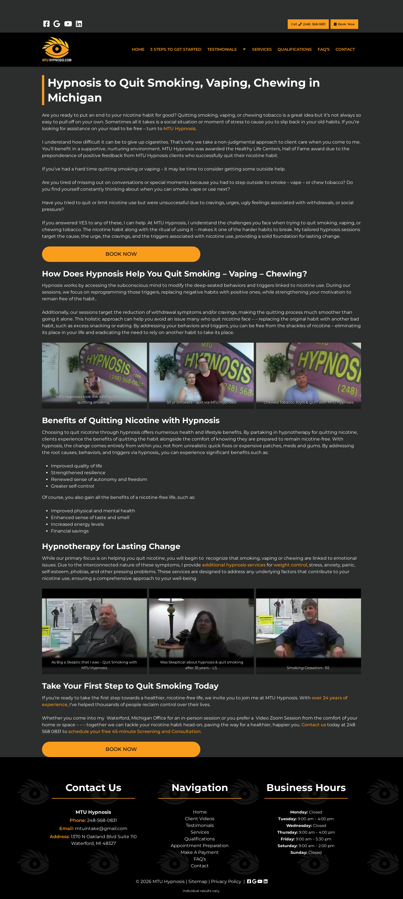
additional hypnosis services (234, 565)
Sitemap (197, 881)
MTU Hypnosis (179, 128)
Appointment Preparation (200, 845)
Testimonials (222, 49)
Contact (345, 49)
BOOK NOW (121, 254)
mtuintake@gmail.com (101, 828)
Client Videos (199, 818)
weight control (290, 565)
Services (262, 49)
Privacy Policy (226, 881)
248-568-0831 (102, 820)
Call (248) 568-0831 (308, 24)
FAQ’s (324, 49)
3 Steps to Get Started (176, 49)
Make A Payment (200, 852)
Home (138, 49)
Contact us (313, 724)
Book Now (344, 24)
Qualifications (295, 49)
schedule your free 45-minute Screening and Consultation (134, 731)
